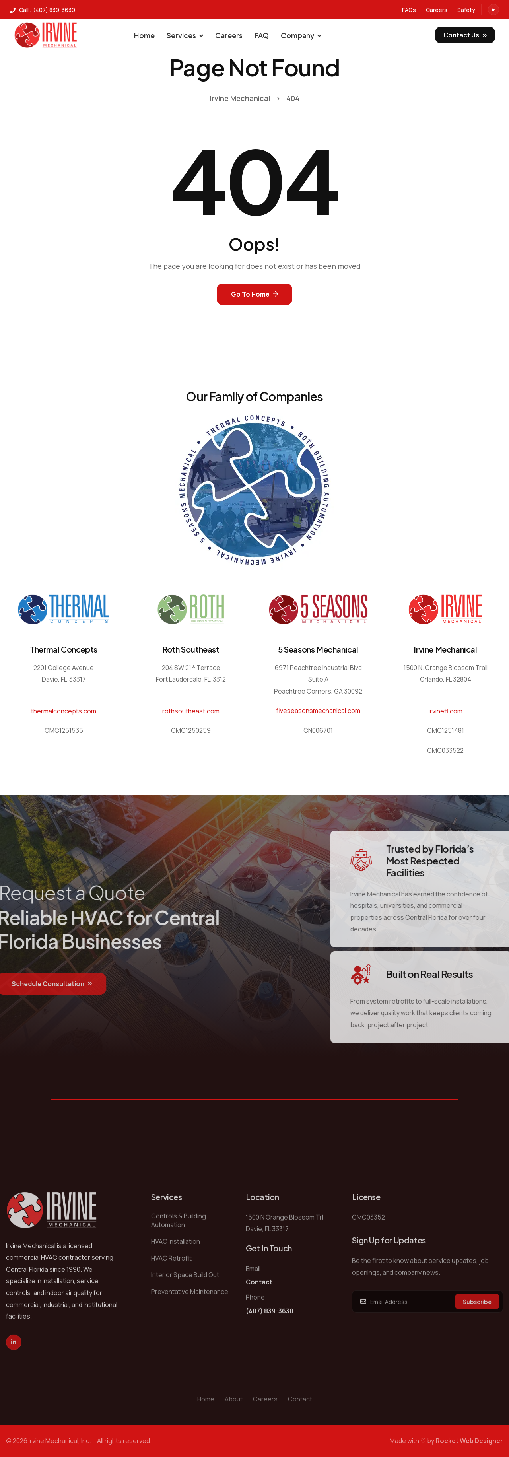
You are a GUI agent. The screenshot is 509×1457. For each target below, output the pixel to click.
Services (185, 35)
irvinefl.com (445, 711)
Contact (259, 1302)
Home (144, 35)
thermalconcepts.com (63, 711)
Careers (229, 35)
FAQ (261, 35)
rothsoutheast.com (191, 711)
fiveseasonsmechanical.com (318, 710)
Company (301, 35)
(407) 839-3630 (269, 1331)
